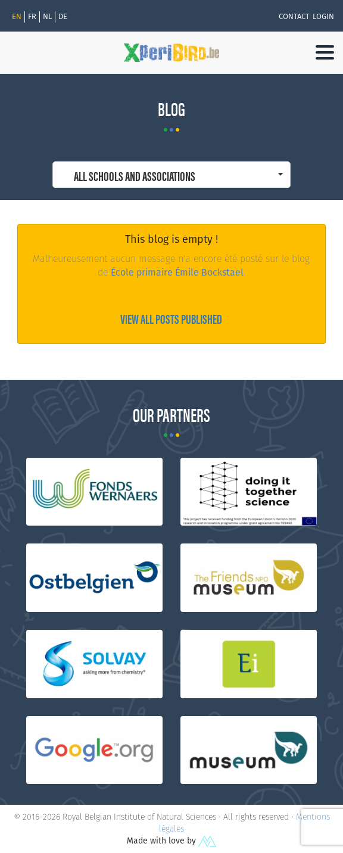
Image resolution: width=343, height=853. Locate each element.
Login (323, 16)
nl (47, 16)
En (16, 16)
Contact (294, 16)
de (62, 16)
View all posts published (171, 318)
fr (32, 16)
